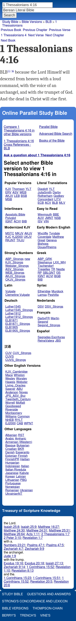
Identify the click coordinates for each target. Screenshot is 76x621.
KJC (8, 236)
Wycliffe (43, 233)
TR (53, 269)
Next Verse (36, 35)
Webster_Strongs (17, 265)
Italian (25, 466)
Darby (57, 192)
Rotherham (45, 195)
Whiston (19, 375)
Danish (10, 452)
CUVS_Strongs (15, 359)
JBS (58, 340)
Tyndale (54, 233)
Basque (10, 445)
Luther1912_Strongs (19, 317)
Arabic (9, 438)
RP (40, 272)
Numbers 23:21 (15, 545)
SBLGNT (49, 272)
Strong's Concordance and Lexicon (34, 601)
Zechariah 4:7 (13, 548)
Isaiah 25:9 (28, 527)
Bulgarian (23, 445)
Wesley (10, 378)
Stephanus (45, 262)
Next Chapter (54, 35)
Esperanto (22, 452)
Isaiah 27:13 (54, 563)
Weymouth (45, 214)
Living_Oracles (15, 385)
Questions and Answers (49, 594)
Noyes (23, 392)
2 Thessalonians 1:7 (55, 534)
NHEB (9, 420)
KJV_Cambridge (16, 371)
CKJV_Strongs (15, 279)
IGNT (9, 221)
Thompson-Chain (48, 608)
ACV (48, 202)
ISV (40, 221)
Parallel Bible (48, 127)
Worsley (21, 378)
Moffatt (20, 402)
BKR (21, 448)
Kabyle (24, 473)
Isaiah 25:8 (11, 527)
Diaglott (43, 189)
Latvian (21, 476)
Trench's (28, 615)
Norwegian (12, 486)
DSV (41, 306)
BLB (55, 202)
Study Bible (10, 22)
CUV (8, 353)
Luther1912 (13, 313)
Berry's (9, 615)
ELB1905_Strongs (17, 330)
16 (13, 71)
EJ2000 (10, 423)
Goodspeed (13, 406)
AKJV (9, 195)
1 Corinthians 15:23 (17, 578)
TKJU (20, 240)
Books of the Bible (52, 140)
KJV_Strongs (14, 262)
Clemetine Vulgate (17, 294)
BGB (57, 276)
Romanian (12, 490)
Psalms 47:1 (36, 545)
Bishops (43, 243)
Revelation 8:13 (22, 570)
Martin (55, 318)
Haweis (10, 382)
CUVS (9, 356)
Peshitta (53, 294)
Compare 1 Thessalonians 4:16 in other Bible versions (19, 130)
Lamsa (42, 294)
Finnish (23, 455)
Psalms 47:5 (55, 545)
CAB (20, 423)
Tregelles (44, 269)
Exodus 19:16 (13, 563)
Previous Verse (59, 30)
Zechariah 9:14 (14, 567)
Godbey (59, 195)
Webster (22, 382)
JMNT (49, 218)
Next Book (8, 40)
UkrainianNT (13, 493)
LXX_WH (59, 262)
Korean (10, 476)
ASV (15, 192)
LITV (57, 199)
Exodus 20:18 (34, 563)
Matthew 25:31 (59, 530)
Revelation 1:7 (33, 537)
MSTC (9, 233)
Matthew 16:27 (48, 527)
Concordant (45, 199)
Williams (11, 416)
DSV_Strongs (54, 306)
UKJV (28, 236)
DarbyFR (44, 318)
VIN (46, 221)
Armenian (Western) (18, 442)
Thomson (18, 189)
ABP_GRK (45, 259)
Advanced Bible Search (55, 133)
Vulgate (10, 291)
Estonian (11, 455)
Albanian (11, 435)
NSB (57, 218)
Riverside (11, 409)
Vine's (45, 615)
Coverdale (44, 236)
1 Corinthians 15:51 (46, 578)
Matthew (58, 236)
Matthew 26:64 (14, 534)
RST (21, 435)
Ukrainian (26, 490)
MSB (8, 199)
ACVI (17, 221)
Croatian (11, 448)
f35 (58, 272)
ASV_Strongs (14, 269)
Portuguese (13, 483)
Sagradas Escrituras (51, 337)
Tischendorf (46, 265)
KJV (8, 189)
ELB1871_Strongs (17, 323)
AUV (41, 218)
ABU (19, 388)
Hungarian (12, 462)
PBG (23, 480)
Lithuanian (12, 480)
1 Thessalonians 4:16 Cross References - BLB (19, 144)
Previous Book (11, 30)
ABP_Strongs (14, 259)
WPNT (28, 423)
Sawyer (10, 388)
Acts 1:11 (33, 534)
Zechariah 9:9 (34, 548)
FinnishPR (12, 459)
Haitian (25, 459)
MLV (62, 202)
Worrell (10, 402)
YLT (28, 189)
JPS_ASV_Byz (15, 395)
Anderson (11, 392)
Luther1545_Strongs (19, 310)
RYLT (19, 420)
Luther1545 (13, 306)
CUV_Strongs (22, 353)
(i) (9, 71)
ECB (41, 202)
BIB (24, 221)
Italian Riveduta (15, 469)
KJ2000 (17, 236)
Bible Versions (32, 22)
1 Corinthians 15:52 (40, 567)
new (27, 259)
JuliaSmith (45, 192)
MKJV (19, 233)
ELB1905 (11, 327)
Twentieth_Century (18, 399)
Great (41, 240)
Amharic (20, 438)
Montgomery (13, 413)
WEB (22, 192)
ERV (8, 192)
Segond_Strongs (49, 325)
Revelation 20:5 (41, 581)
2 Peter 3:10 (12, 537)
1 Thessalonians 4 (14, 35)
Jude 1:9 (10, 556)
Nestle (60, 269)
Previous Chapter (35, 30)
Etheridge (44, 291)
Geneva (51, 240)
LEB (17, 195)
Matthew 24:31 (36, 530)
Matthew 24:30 (14, 530)
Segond (43, 321)
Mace (9, 375)
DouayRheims (47, 247)
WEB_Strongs (14, 272)
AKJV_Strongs (15, 276)
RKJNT (10, 240)
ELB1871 (11, 320)
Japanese (11, 473)
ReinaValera (46, 340)
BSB (24, 195)
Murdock (57, 291)
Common (24, 416)
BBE (56, 214)
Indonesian (12, 466)
